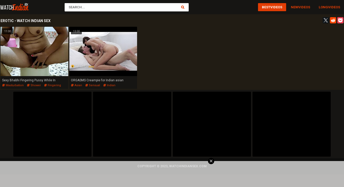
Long (323, 7)
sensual (92, 85)
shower (34, 85)
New (294, 7)
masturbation (13, 85)
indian (109, 85)
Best (266, 7)
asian (76, 85)
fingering (52, 85)
